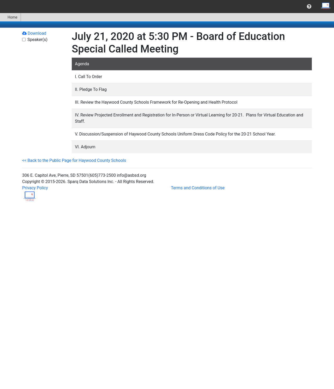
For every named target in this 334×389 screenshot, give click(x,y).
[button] (309, 6)
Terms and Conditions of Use (198, 187)
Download (34, 33)
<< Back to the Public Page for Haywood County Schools (74, 160)
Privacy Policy (35, 187)
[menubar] (167, 6)
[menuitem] (309, 6)
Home (10, 17)
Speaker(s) (37, 39)
